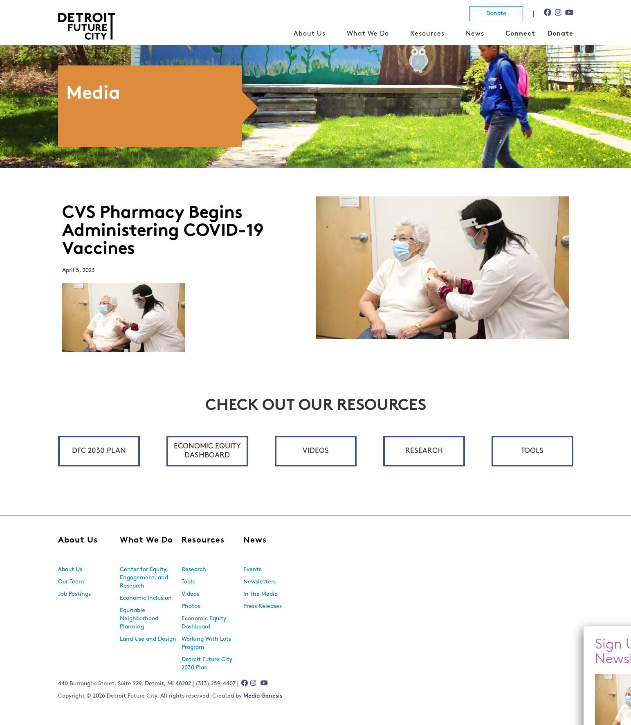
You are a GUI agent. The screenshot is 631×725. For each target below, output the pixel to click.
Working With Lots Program (206, 643)
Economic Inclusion (146, 598)
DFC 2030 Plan (99, 451)
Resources (427, 34)
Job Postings (74, 594)
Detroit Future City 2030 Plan (207, 664)
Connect (520, 34)
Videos (316, 451)
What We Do (368, 34)
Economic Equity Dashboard (207, 451)
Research (424, 451)
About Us (310, 34)
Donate (496, 14)
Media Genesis (262, 696)
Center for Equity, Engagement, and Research (144, 578)
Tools (532, 451)
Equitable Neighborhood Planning (139, 619)
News (475, 34)
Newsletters (259, 582)
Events (252, 570)
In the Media (260, 594)
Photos (191, 606)
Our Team (71, 582)
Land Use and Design (148, 639)
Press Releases (262, 606)
